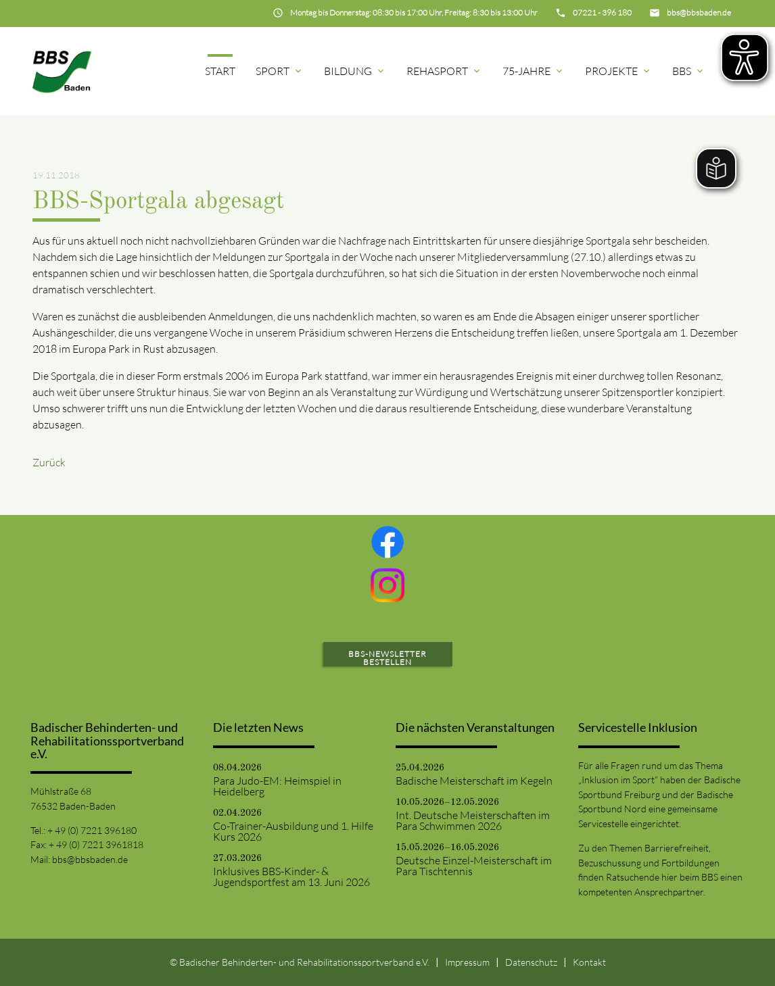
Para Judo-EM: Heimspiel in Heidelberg (277, 786)
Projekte (618, 71)
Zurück (49, 462)
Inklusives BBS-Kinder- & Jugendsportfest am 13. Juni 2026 (291, 876)
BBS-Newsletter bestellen (387, 658)
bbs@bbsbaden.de (90, 859)
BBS (688, 71)
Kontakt (589, 962)
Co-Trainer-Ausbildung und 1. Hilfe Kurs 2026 (293, 831)
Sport (280, 71)
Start (220, 71)
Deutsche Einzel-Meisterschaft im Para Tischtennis (474, 866)
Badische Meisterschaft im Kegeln (474, 780)
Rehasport (444, 71)
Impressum (467, 962)
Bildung (355, 71)
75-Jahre (533, 71)
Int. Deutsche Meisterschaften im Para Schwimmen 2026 (473, 820)
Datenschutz (531, 962)
